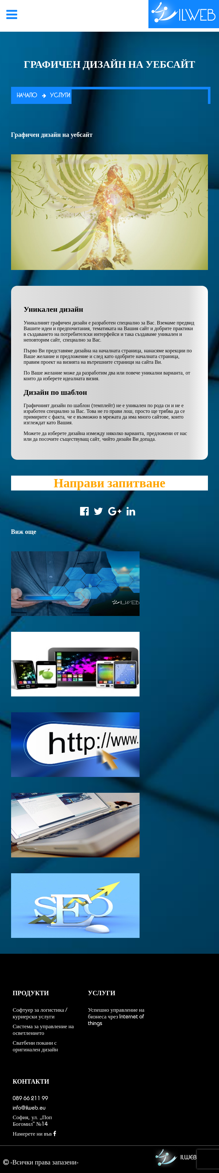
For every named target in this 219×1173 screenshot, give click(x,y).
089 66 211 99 (30, 1098)
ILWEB (174, 1158)
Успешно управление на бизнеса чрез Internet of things (116, 1016)
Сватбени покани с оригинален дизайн (35, 1046)
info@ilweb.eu (29, 1108)
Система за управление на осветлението (43, 1029)
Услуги (60, 95)
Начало (27, 95)
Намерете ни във (34, 1134)
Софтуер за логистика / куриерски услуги (40, 1013)
